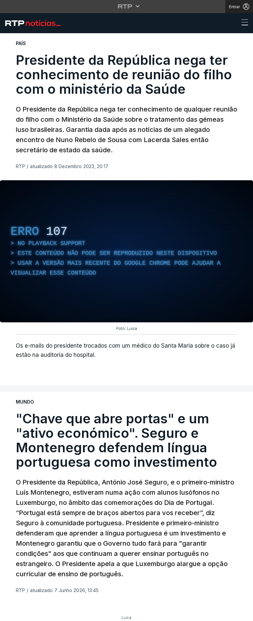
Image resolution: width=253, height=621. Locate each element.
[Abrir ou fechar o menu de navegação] (243, 23)
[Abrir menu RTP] (126, 6)
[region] (126, 251)
